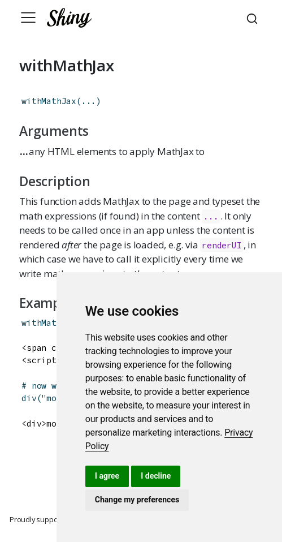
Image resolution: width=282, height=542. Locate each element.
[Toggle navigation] (28, 17)
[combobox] (253, 17)
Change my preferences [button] (137, 499)
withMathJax (48, 101)
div (28, 398)
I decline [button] (156, 475)
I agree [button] (107, 475)
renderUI (221, 245)
